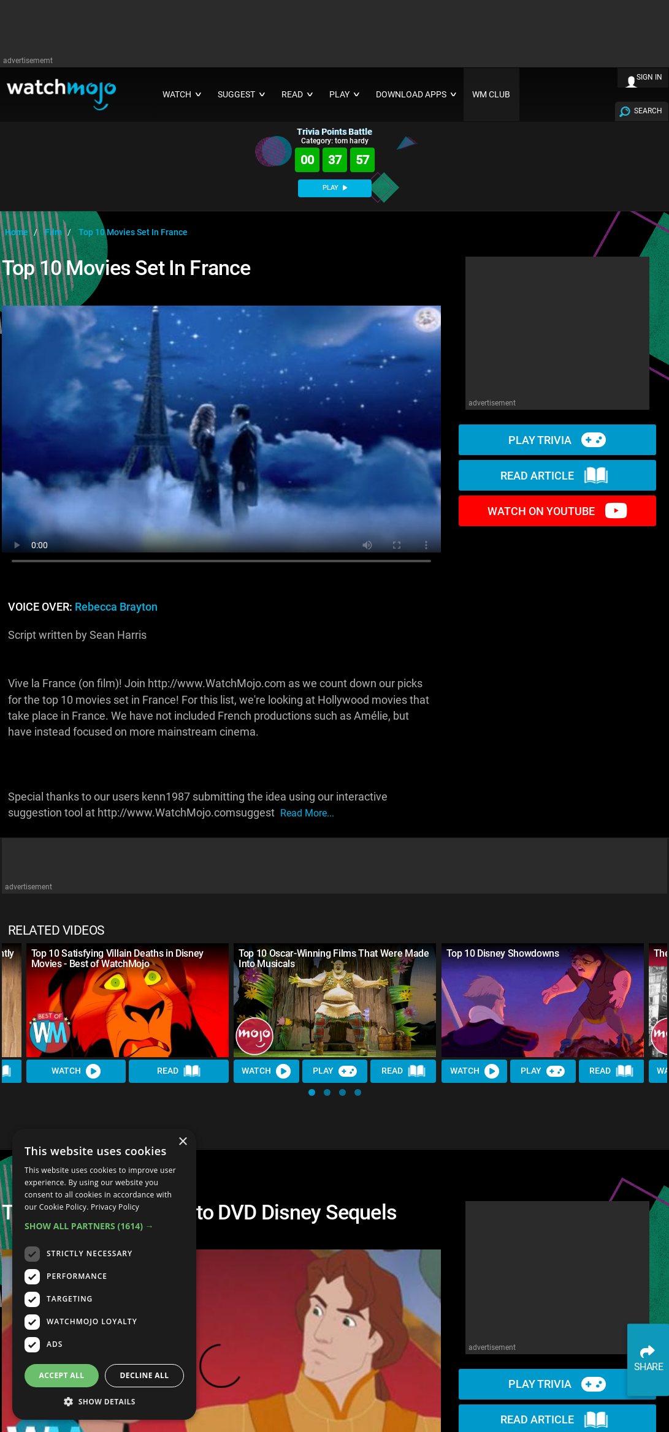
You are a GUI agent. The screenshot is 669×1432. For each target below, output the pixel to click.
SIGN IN (649, 77)
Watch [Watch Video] (76, 1071)
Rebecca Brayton (116, 607)
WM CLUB (491, 94)
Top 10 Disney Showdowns (502, 953)
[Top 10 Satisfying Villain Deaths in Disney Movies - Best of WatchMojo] (127, 1000)
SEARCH (648, 111)
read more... (307, 813)
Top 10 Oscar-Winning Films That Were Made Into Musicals (334, 959)
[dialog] (104, 1274)
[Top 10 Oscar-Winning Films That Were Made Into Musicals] (335, 1000)
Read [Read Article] (179, 1071)
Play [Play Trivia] (335, 1071)
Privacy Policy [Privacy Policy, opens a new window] (115, 1207)
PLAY (335, 188)
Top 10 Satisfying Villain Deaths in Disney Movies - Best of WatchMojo (117, 959)
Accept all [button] (62, 1375)
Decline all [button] (144, 1375)
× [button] (182, 1142)
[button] (311, 1092)
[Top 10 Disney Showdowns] (543, 1000)
